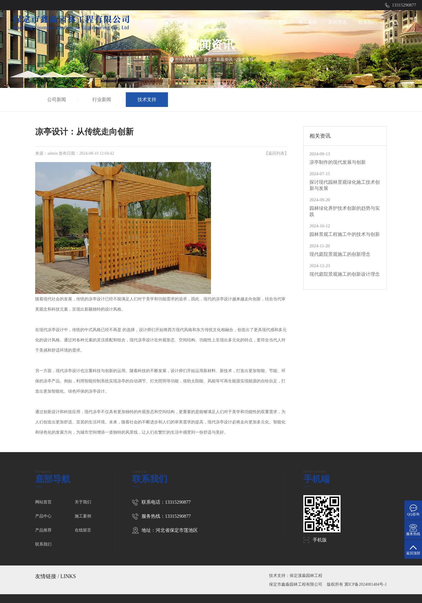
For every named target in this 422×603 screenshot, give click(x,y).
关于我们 (213, 22)
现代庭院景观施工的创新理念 (339, 254)
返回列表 (276, 153)
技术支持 (245, 59)
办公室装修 (275, 22)
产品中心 (243, 22)
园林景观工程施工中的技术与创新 (344, 234)
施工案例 (307, 22)
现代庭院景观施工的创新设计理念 (344, 274)
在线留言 (83, 530)
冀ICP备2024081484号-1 (365, 584)
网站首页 (183, 22)
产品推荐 (43, 530)
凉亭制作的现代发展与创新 (337, 162)
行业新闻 (102, 99)
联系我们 (367, 22)
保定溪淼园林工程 (306, 575)
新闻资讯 (337, 22)
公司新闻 (57, 99)
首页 (208, 59)
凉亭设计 (97, 299)
